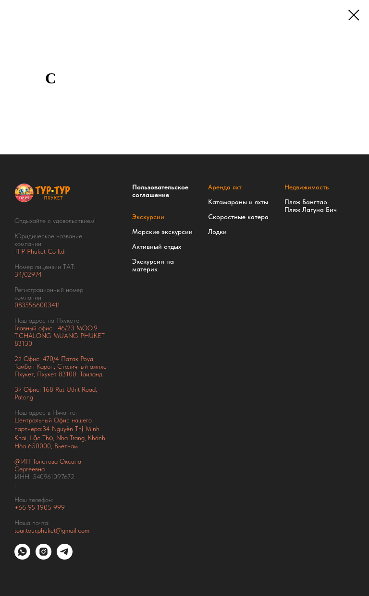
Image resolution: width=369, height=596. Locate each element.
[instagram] (43, 557)
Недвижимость (306, 187)
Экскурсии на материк (153, 265)
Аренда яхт (225, 187)
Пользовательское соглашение (160, 191)
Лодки (217, 231)
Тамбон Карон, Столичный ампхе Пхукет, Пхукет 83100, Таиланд (60, 370)
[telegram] (65, 557)
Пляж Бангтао (305, 202)
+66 (21, 507)
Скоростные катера (238, 217)
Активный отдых (156, 246)
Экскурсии (148, 217)
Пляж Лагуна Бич (310, 209)
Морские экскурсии (162, 231)
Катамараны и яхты (238, 202)
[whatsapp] (22, 557)
